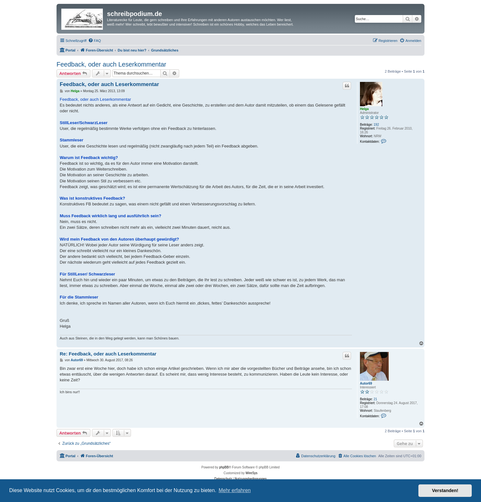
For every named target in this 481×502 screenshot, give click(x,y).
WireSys (251, 473)
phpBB (224, 467)
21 (375, 399)
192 (376, 124)
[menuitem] (94, 40)
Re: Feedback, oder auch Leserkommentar (108, 353)
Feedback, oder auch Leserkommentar (111, 64)
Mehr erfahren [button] (234, 490)
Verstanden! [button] (445, 490)
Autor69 (366, 383)
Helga (364, 109)
